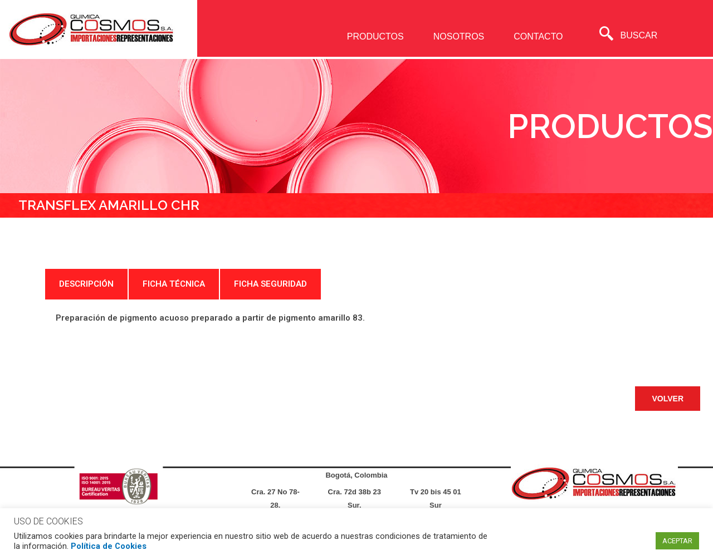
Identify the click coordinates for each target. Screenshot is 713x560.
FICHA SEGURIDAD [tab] (270, 284)
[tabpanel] (356, 318)
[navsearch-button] (606, 35)
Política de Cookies (108, 546)
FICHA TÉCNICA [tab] (174, 284)
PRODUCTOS (375, 36)
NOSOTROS (459, 36)
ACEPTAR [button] (677, 541)
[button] (667, 398)
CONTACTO (538, 36)
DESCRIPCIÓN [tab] (86, 284)
